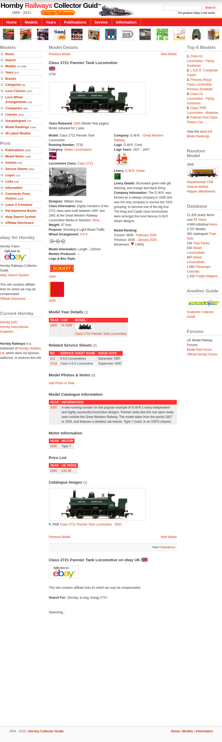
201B (53, 363)
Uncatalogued (15, 121)
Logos (10, 175)
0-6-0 (83, 234)
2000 (77, 123)
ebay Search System (20, 217)
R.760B (67, 325)
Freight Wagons (207, 276)
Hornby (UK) (8, 322)
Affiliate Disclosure (19, 223)
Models (31, 22)
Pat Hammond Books (21, 211)
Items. (213, 224)
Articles (11, 163)
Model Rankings (17, 127)
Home (11, 22)
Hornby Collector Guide (46, 731)
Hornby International (14, 327)
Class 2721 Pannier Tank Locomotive (101, 334)
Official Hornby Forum (202, 354)
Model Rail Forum (199, 350)
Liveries (11, 114)
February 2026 (146, 235)
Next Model (169, 54)
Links (9, 181)
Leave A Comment (18, 205)
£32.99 (66, 471)
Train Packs (201, 243)
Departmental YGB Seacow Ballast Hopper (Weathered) (201, 186)
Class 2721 (85, 163)
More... (97, 220)
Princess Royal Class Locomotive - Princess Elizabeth (200, 84)
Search (10, 60)
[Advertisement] (111, 671)
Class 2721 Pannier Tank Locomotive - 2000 (90, 524)
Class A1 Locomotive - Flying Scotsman (200, 60)
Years (51, 22)
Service (101, 22)
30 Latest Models (18, 133)
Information (126, 22)
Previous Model (60, 54)
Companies (13, 108)
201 (52, 358)
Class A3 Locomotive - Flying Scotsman (200, 98)
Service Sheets (16, 169)
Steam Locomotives (78, 149)
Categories (13, 85)
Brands (10, 79)
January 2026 (147, 240)
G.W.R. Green (135, 171)
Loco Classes (15, 91)
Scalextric (7, 331)
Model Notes (14, 156)
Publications (75, 22)
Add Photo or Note (62, 383)
